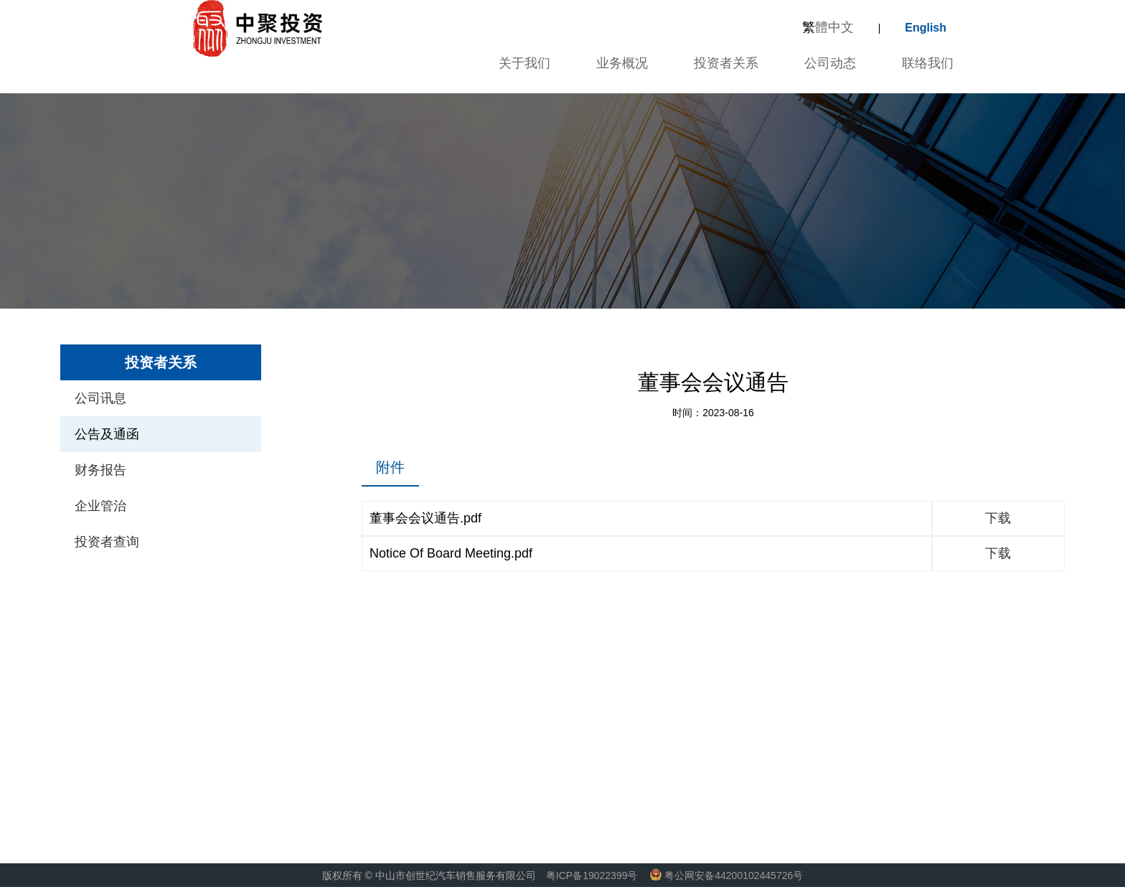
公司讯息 (100, 398)
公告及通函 (107, 434)
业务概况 (622, 63)
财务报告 (100, 470)
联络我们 (928, 63)
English (925, 28)
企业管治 (100, 506)
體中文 (828, 27)
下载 (998, 518)
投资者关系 (726, 63)
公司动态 (830, 63)
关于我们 (522, 63)
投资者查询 (107, 542)
